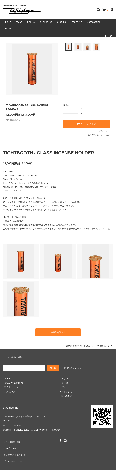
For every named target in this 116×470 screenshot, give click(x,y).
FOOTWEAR (77, 22)
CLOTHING (61, 22)
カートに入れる (87, 124)
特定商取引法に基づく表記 (99, 135)
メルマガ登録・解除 (12, 440)
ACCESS (7, 420)
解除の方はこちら (72, 367)
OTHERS (9, 29)
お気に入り (13, 119)
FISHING (31, 22)
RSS (5, 444)
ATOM (12, 444)
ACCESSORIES (93, 22)
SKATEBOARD (46, 22)
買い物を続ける (105, 345)
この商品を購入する (58, 332)
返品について (104, 131)
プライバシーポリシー (13, 453)
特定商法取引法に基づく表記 (17, 449)
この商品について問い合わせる (79, 345)
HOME (8, 22)
